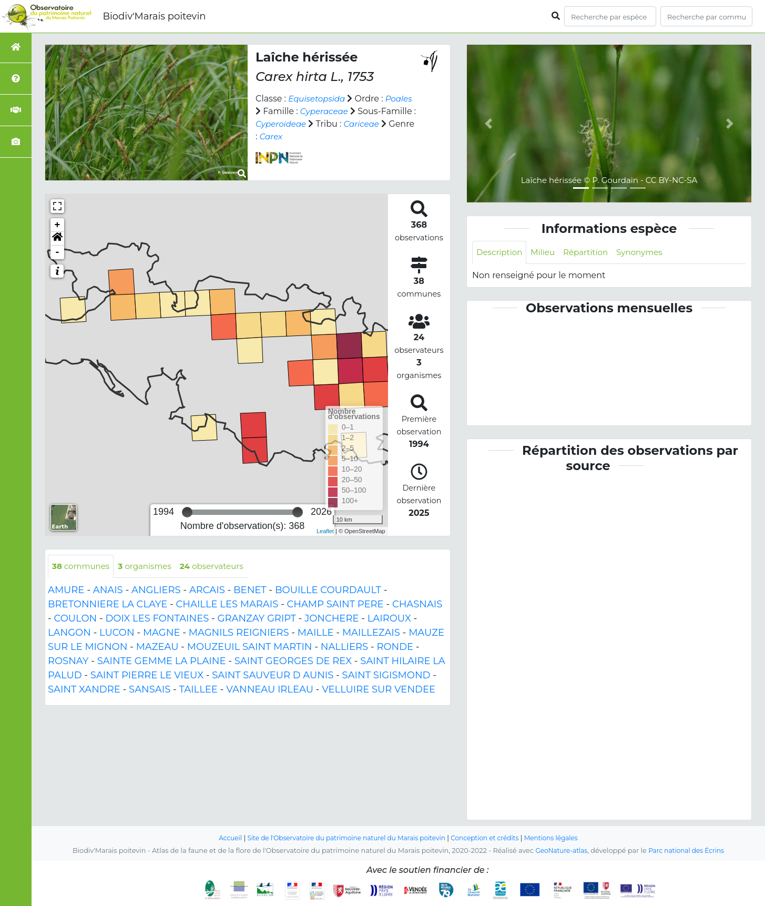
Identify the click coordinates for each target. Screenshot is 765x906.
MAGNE (161, 633)
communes (82, 567)
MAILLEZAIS (371, 633)
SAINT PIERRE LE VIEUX (146, 676)
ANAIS (108, 591)
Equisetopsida (318, 99)
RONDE (394, 648)
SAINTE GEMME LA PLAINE (161, 662)
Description (500, 253)
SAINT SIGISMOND (386, 676)
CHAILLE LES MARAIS (227, 605)
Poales (270, 111)
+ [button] (57, 225)
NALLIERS (344, 648)
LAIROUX (389, 619)
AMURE (66, 591)
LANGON (69, 633)
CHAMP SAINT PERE (335, 605)
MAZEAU (157, 648)
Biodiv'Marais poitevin (154, 16)
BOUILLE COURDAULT (328, 591)
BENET (250, 591)
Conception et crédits (490, 838)
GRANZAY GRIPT (257, 619)
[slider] (187, 512)
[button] (57, 239)
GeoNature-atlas (559, 850)
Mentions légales (560, 838)
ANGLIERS (156, 591)
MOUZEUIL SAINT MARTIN (249, 648)
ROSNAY (68, 662)
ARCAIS (207, 591)
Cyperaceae (356, 111)
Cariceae (274, 136)
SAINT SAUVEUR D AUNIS (272, 676)
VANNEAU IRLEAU (269, 690)
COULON (75, 619)
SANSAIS (149, 690)
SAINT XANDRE (84, 690)
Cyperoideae (319, 124)
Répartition (591, 253)
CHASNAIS (417, 605)
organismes (149, 567)
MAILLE (316, 633)
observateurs (220, 567)
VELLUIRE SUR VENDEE (378, 690)
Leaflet (325, 531)
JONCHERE (331, 619)
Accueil (220, 838)
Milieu (546, 253)
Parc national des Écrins (688, 850)
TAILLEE (198, 690)
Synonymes (648, 253)
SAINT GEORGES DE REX (293, 662)
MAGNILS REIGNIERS (239, 633)
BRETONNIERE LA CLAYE (107, 605)
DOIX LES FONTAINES (157, 619)
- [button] (57, 252)
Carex (347, 136)
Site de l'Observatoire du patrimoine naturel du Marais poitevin (343, 838)
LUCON (117, 633)
